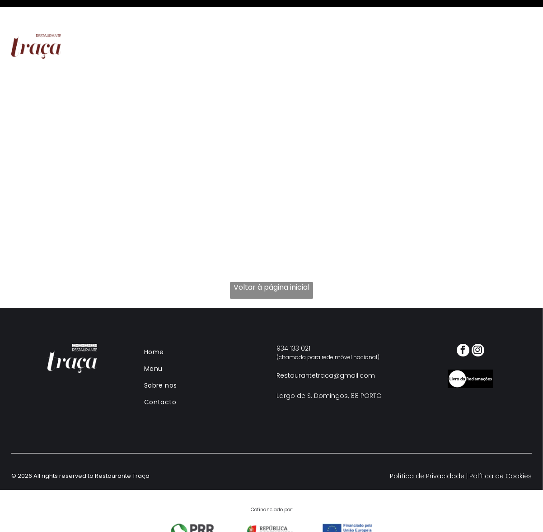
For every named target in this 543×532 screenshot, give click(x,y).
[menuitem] (164, 24)
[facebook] (463, 328)
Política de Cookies (500, 453)
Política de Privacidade (427, 453)
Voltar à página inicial (271, 264)
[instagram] (478, 328)
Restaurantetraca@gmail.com (325, 352)
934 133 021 (293, 325)
